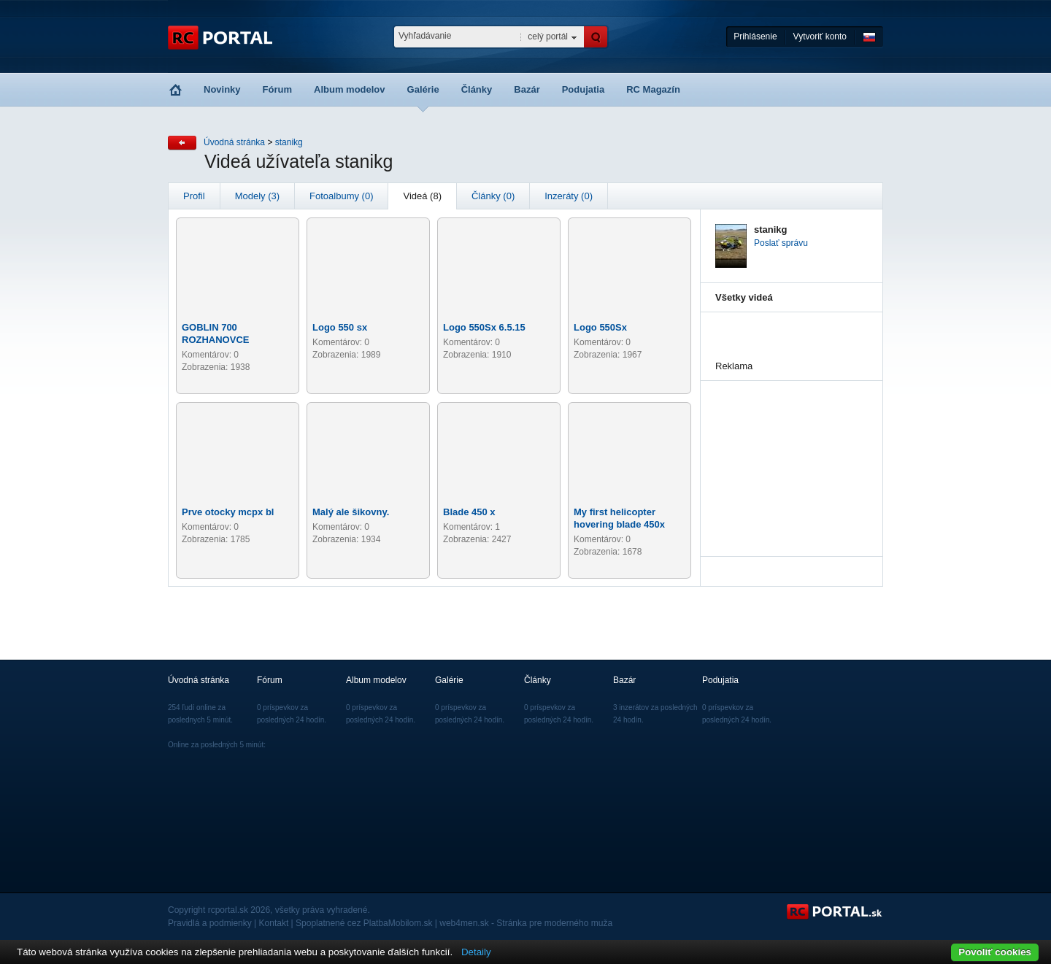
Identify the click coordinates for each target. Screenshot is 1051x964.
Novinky (222, 89)
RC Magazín (653, 89)
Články (477, 89)
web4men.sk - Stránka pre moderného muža (525, 923)
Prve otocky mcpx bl (228, 511)
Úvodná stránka (234, 142)
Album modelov (349, 89)
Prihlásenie (755, 36)
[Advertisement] (788, 454)
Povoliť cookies (994, 951)
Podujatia (583, 89)
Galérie (423, 89)
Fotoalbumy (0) (341, 195)
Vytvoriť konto (820, 36)
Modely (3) (257, 195)
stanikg (289, 142)
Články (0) (493, 195)
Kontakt (274, 923)
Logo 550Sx (600, 327)
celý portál (548, 36)
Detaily (476, 951)
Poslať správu (781, 243)
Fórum (277, 89)
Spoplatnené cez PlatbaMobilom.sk (364, 923)
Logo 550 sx (339, 327)
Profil (194, 195)
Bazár (526, 89)
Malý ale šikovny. (350, 511)
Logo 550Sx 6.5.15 (484, 327)
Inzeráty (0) (568, 195)
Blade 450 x (469, 511)
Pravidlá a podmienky (210, 923)
